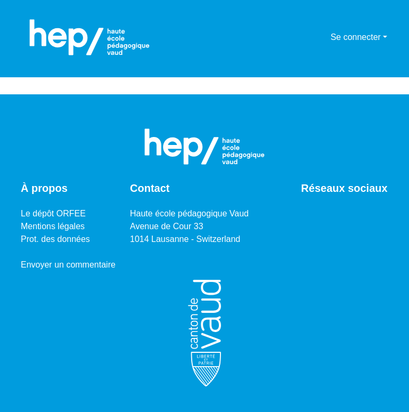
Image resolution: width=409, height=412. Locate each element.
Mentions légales (53, 226)
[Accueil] (89, 37)
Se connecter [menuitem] (356, 37)
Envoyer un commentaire (68, 264)
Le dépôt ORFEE (53, 213)
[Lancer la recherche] (305, 37)
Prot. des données (55, 239)
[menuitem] (321, 37)
